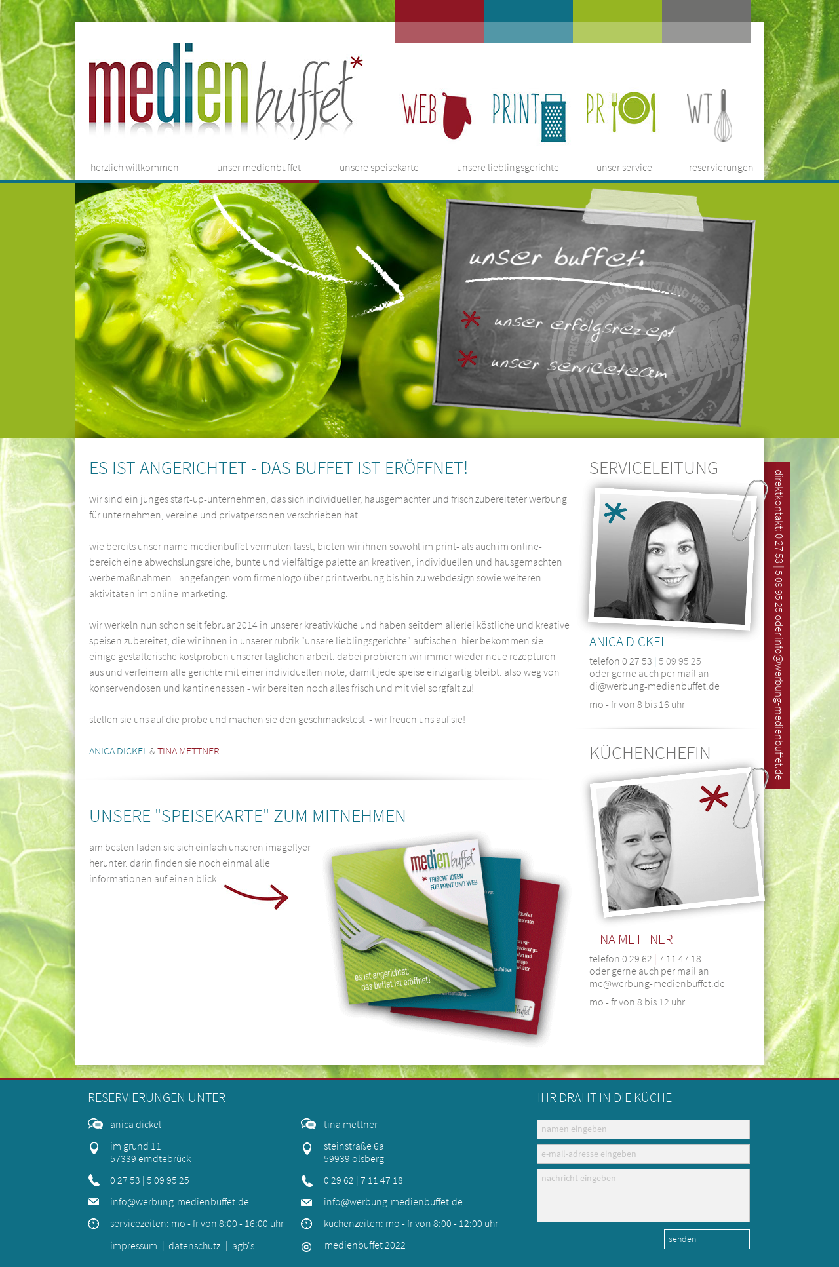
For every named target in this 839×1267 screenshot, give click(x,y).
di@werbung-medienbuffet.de (654, 685)
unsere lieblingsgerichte (356, 640)
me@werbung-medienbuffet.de (657, 983)
